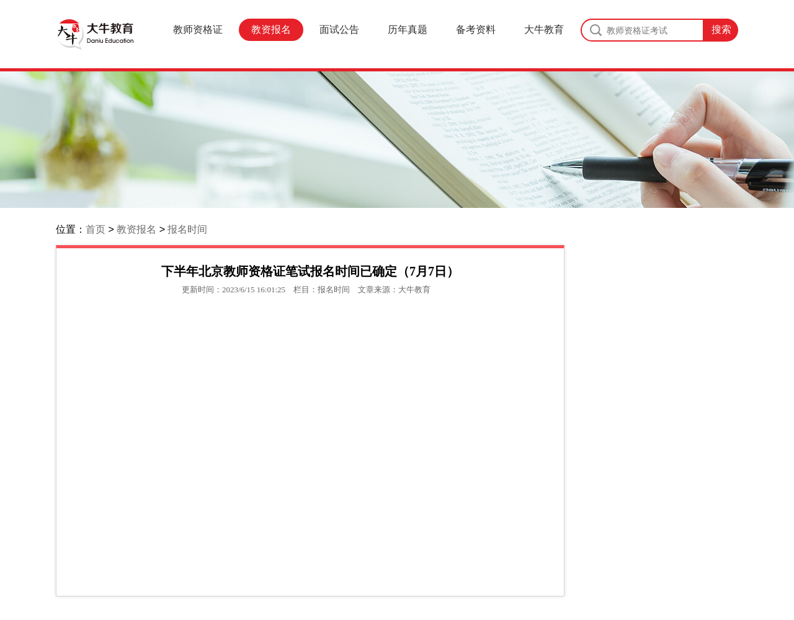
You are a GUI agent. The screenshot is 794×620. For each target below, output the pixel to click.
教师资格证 (198, 29)
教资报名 (271, 29)
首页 (95, 229)
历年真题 (407, 29)
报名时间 (187, 229)
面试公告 (339, 29)
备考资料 (476, 29)
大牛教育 (544, 29)
